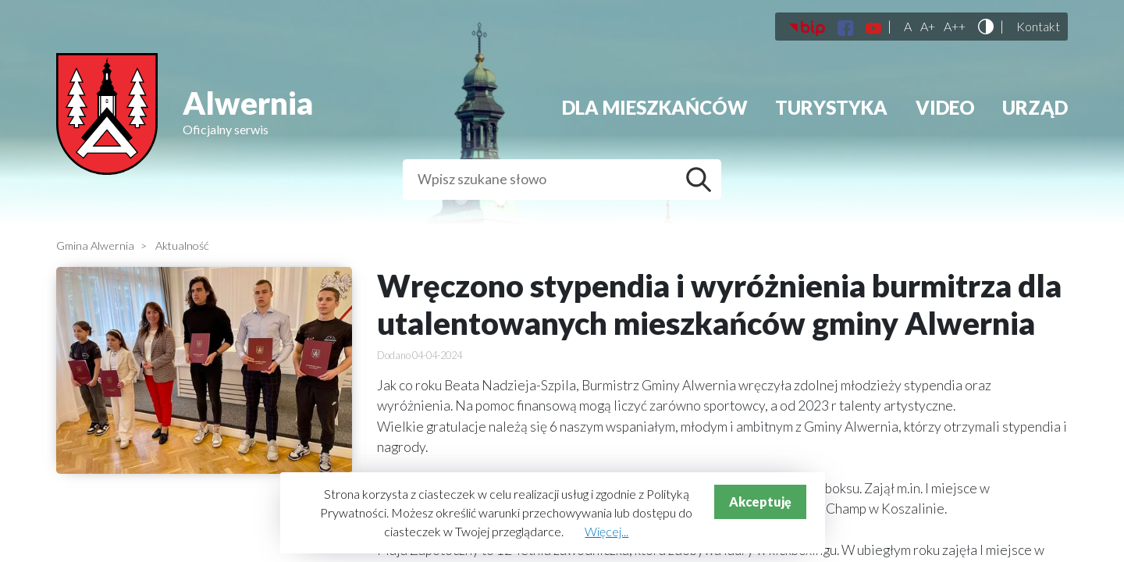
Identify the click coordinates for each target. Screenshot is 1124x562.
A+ (927, 26)
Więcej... (606, 531)
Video (945, 107)
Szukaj (702, 179)
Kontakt (1038, 26)
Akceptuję (760, 501)
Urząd (1035, 107)
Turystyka (831, 107)
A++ (955, 26)
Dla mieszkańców (655, 107)
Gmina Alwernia (95, 245)
